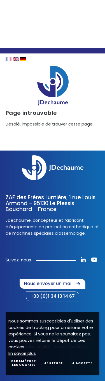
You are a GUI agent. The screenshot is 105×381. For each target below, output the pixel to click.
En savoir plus (22, 353)
